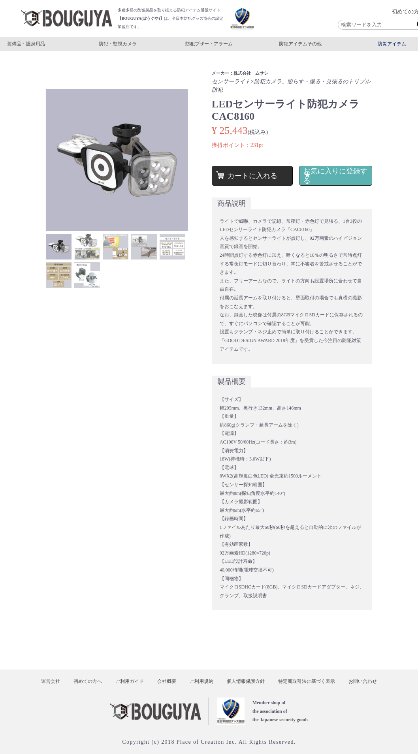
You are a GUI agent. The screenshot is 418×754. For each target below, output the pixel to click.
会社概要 (166, 681)
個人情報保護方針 (246, 681)
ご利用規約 (201, 681)
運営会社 (50, 681)
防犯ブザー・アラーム (209, 44)
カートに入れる (252, 176)
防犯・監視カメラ (118, 44)
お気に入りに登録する (333, 175)
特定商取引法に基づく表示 (306, 681)
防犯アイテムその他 (300, 44)
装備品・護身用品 (26, 44)
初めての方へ (87, 681)
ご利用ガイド (129, 681)
